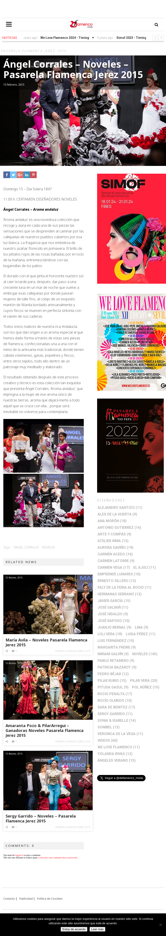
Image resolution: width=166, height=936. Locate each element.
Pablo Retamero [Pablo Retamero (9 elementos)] (116, 661)
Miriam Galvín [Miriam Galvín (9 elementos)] (113, 654)
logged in (19, 855)
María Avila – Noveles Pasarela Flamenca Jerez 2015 (46, 642)
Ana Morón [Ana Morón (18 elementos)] (112, 521)
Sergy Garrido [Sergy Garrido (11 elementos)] (115, 714)
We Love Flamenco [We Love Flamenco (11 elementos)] (119, 747)
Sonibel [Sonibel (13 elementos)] (109, 727)
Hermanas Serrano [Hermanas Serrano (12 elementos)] (120, 594)
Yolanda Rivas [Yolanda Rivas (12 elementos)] (115, 754)
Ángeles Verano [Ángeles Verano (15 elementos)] (117, 760)
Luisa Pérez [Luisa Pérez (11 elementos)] (140, 634)
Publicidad (26, 899)
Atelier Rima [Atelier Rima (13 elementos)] (113, 541)
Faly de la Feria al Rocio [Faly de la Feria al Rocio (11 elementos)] (124, 587)
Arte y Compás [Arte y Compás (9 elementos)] (114, 534)
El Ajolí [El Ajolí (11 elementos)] (144, 567)
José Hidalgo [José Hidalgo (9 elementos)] (113, 614)
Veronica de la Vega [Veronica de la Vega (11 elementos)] (120, 734)
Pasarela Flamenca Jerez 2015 (72, 651)
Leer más (97, 929)
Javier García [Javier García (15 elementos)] (114, 601)
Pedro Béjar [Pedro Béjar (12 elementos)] (113, 674)
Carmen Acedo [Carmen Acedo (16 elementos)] (115, 554)
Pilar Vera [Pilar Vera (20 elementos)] (143, 680)
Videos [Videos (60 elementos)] (108, 740)
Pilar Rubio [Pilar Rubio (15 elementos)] (112, 680)
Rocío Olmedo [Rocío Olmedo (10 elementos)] (115, 700)
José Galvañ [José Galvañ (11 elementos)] (113, 607)
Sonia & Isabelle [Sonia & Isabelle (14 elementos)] (117, 720)
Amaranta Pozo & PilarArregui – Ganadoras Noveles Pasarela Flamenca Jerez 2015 (45, 730)
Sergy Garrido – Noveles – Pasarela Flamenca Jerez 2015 (41, 818)
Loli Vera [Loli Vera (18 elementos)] (110, 634)
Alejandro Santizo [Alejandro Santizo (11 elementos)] (120, 507)
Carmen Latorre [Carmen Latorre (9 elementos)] (116, 561)
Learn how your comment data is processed (57, 857)
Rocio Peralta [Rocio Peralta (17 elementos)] (115, 694)
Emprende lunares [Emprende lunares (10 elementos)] (119, 574)
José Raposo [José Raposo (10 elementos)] (114, 621)
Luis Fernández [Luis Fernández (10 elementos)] (116, 641)
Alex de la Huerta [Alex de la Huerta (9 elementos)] (117, 514)
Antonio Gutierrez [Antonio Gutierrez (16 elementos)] (119, 527)
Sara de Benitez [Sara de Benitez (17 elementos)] (116, 707)
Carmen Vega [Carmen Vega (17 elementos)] (114, 567)
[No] (160, 924)
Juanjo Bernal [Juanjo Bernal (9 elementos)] (114, 627)
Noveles (48, 547)
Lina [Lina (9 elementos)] (141, 627)
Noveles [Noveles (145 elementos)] (144, 654)
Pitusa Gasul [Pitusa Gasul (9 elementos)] (113, 687)
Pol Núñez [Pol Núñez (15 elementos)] (145, 687)
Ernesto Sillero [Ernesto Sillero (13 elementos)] (117, 581)
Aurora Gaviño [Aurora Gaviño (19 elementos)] (115, 547)
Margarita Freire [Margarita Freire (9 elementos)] (117, 647)
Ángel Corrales (26, 547)
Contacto (9, 899)
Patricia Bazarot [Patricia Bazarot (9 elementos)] (117, 667)
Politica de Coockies (50, 899)
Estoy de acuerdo (74, 929)
